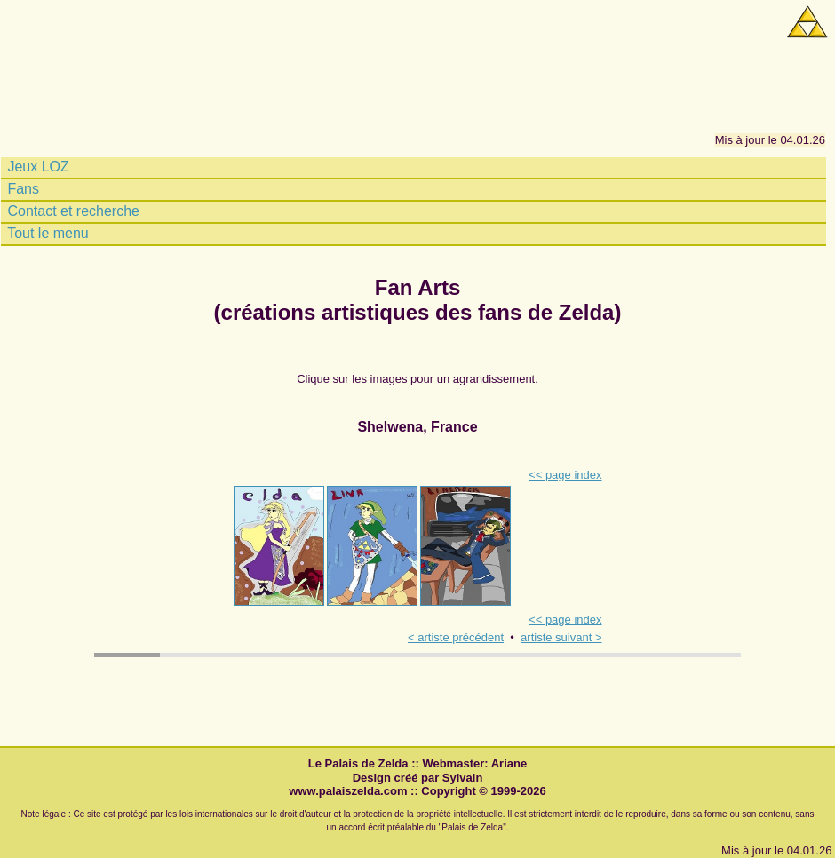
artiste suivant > (561, 637)
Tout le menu (46, 233)
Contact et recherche (71, 211)
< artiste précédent (456, 637)
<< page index (565, 474)
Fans (21, 189)
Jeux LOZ (36, 167)
